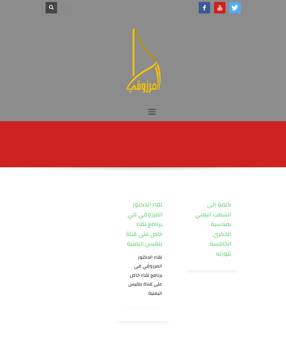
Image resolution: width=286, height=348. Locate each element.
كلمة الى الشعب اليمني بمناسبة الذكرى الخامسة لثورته (213, 229)
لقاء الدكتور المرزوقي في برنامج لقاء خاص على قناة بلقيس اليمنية (144, 224)
